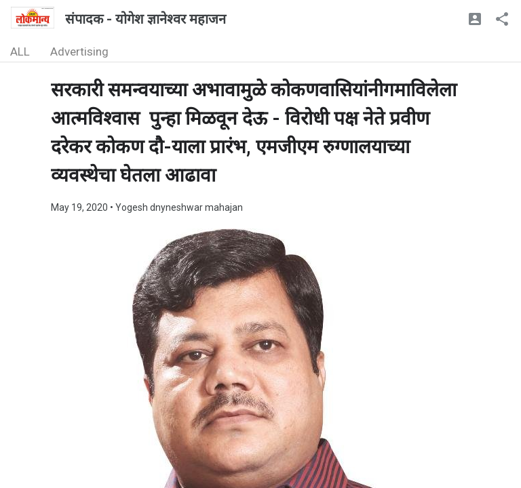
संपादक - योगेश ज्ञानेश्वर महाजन (145, 19)
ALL (20, 51)
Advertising (79, 51)
